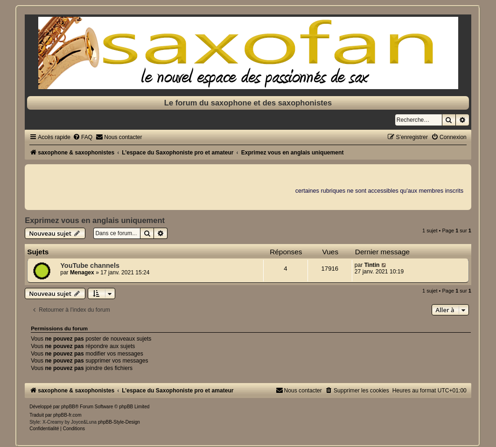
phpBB (68, 406)
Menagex (82, 272)
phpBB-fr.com (67, 415)
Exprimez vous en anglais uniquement (95, 220)
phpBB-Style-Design (119, 422)
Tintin (372, 265)
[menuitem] (82, 137)
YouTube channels (89, 265)
